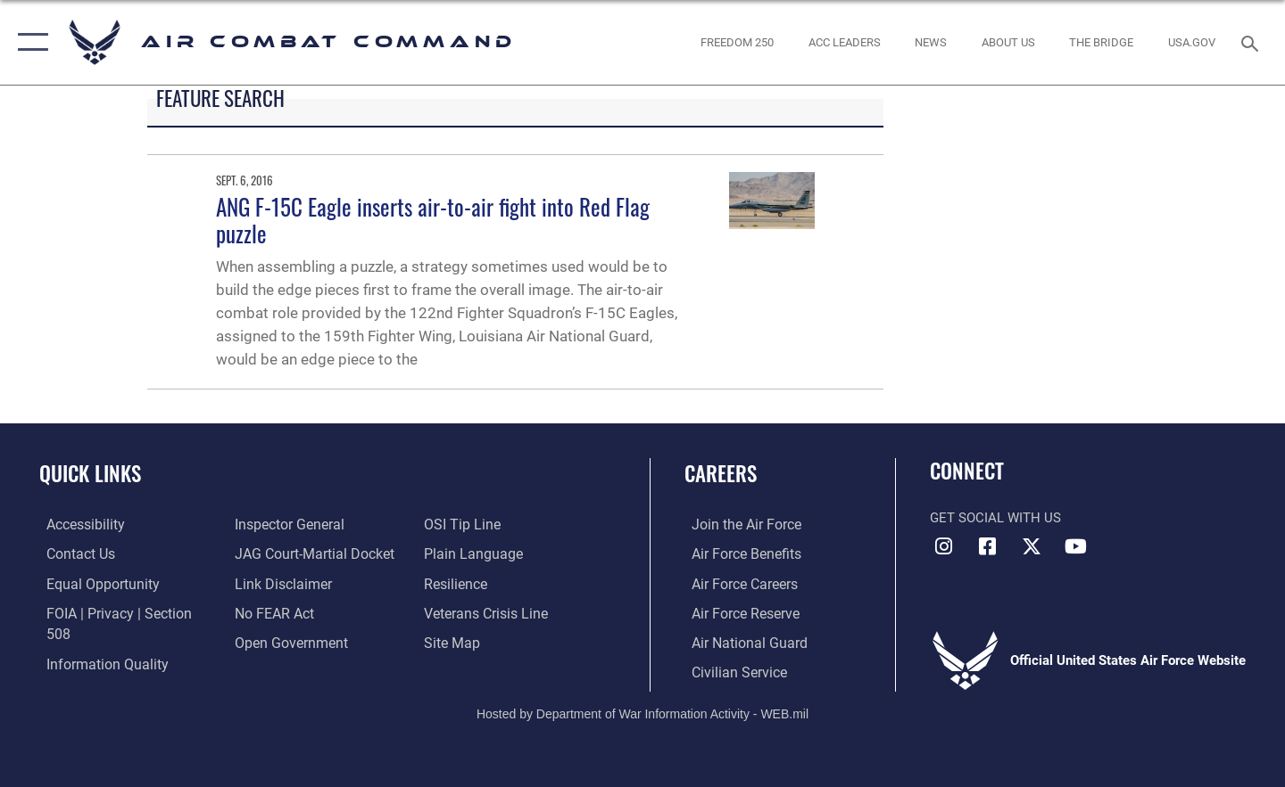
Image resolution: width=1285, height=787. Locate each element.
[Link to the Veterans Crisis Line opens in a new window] (486, 612)
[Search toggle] (1252, 41)
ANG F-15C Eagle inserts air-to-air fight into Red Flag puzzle (433, 220)
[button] (29, 42)
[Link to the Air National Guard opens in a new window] (739, 641)
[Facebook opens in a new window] (987, 546)
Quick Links (90, 473)
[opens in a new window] (1192, 42)
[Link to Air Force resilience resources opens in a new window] (456, 583)
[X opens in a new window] (1031, 546)
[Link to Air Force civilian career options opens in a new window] (729, 670)
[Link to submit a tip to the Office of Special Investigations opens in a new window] (461, 524)
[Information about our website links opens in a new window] (279, 583)
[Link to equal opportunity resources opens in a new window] (92, 583)
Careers (720, 473)
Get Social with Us (995, 518)
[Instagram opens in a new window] (943, 546)
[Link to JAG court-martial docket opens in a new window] (309, 553)
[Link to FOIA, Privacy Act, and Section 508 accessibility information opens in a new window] (121, 612)
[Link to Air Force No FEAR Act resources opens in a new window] (272, 612)
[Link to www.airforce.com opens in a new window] (737, 524)
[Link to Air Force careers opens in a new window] (736, 583)
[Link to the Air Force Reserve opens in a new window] (737, 612)
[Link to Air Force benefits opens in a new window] (737, 553)
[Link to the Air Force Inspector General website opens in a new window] (285, 524)
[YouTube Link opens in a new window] (1075, 546)
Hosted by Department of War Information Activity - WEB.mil (642, 712)
